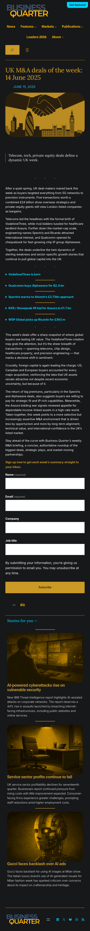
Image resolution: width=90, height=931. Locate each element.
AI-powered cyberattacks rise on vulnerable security (36, 687)
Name (15, 474)
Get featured (77, 5)
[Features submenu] (35, 27)
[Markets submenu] (56, 27)
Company (12, 519)
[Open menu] (27, 50)
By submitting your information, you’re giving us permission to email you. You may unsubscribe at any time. (42, 568)
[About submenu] (63, 37)
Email (15, 496)
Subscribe (45, 587)
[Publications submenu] (82, 27)
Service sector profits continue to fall (39, 777)
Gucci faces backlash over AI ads (36, 864)
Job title (11, 540)
